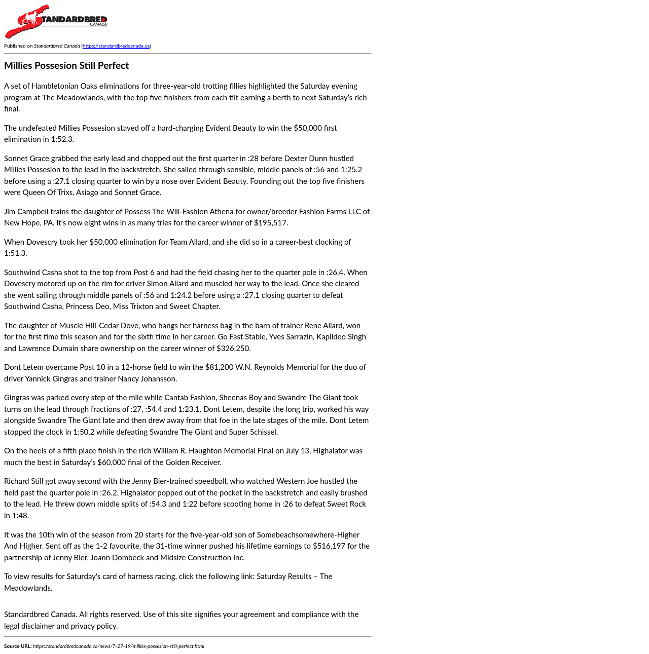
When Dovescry (31, 241)
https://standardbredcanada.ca (116, 46)
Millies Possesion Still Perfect (66, 65)
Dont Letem (24, 366)
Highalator (330, 450)
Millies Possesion (87, 127)
